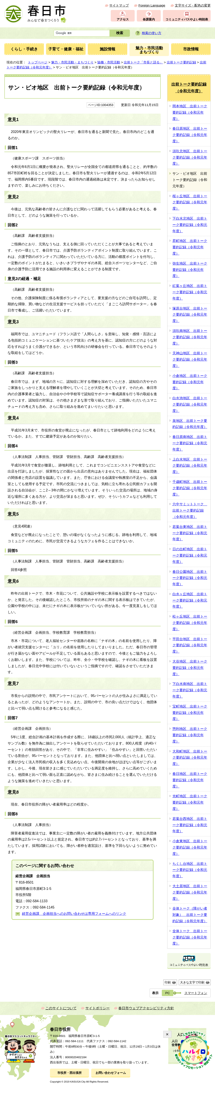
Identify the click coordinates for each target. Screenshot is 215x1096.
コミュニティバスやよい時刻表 (186, 19)
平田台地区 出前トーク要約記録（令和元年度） (189, 645)
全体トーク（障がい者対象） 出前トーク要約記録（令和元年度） (189, 915)
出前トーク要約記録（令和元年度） (189, 87)
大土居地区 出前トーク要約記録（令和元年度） (189, 892)
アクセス (123, 19)
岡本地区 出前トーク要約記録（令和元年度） (189, 112)
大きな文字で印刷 (192, 982)
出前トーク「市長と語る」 (143, 62)
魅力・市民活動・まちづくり (72, 62)
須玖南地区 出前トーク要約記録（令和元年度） (189, 337)
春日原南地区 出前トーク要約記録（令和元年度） (189, 443)
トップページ (37, 62)
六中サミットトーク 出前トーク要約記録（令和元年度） (189, 510)
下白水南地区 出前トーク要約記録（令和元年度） (189, 690)
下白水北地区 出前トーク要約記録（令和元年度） (189, 225)
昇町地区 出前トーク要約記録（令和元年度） (189, 247)
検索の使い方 (151, 33)
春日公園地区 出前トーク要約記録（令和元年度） (189, 578)
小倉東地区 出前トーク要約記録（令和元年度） (189, 847)
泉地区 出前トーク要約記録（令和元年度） (189, 424)
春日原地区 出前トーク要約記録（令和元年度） (189, 135)
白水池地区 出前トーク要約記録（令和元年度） (189, 404)
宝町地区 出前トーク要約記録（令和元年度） (189, 713)
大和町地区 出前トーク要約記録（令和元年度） (189, 757)
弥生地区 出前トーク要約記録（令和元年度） (189, 270)
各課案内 (149, 19)
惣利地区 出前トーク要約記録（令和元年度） (189, 735)
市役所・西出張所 (69, 1072)
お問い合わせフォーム (111, 1072)
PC (167, 993)
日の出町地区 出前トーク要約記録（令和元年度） (189, 555)
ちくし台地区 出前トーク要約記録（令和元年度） (189, 870)
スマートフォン (195, 993)
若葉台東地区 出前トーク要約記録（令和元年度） (189, 533)
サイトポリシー (97, 1008)
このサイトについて (61, 1008)
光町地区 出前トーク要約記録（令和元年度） (189, 802)
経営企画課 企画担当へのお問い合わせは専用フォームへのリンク (74, 913)
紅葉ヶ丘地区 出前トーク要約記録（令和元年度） (189, 292)
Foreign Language (151, 5)
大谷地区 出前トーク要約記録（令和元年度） (189, 668)
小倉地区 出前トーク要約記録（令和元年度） (189, 382)
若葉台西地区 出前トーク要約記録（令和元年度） (189, 825)
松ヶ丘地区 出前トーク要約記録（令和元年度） (189, 623)
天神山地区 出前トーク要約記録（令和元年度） (189, 359)
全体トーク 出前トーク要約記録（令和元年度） (189, 937)
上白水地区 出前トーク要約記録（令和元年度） (189, 466)
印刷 (168, 982)
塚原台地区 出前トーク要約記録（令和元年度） (189, 315)
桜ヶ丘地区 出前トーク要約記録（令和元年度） (189, 202)
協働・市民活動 (108, 62)
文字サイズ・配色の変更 (193, 5)
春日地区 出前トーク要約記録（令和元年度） (189, 780)
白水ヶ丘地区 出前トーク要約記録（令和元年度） (189, 600)
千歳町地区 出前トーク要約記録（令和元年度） (189, 488)
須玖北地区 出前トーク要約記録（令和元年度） (189, 157)
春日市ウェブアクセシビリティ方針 (146, 1008)
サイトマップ (119, 5)
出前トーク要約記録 (181, 62)
